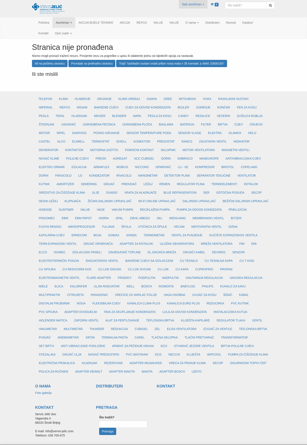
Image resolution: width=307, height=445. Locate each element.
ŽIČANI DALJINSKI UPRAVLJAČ (110, 201)
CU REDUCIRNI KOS (76, 269)
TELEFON (45, 99)
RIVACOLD (124, 175)
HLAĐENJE (82, 99)
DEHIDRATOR (48, 150)
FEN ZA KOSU (247, 107)
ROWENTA (166, 286)
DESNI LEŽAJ (48, 201)
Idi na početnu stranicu (50, 63)
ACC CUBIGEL (144, 158)
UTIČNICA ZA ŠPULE (152, 226)
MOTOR (44, 133)
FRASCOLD (63, 175)
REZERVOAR (113, 363)
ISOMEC (59, 252)
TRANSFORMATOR (234, 337)
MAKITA (147, 371)
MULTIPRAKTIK (49, 295)
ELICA (59, 286)
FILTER (206, 124)
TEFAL (60, 116)
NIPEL (61, 133)
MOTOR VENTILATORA (198, 150)
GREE (168, 99)
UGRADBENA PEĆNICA (99, 124)
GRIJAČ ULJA (71, 354)
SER (206, 192)
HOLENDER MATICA (53, 320)
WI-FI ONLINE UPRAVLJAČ (157, 201)
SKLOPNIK (168, 150)
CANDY (183, 116)
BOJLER (183, 107)
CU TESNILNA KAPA (219, 260)
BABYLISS (188, 286)
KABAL (244, 295)
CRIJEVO (256, 124)
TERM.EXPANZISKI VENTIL (58, 243)
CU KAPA (182, 269)
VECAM (179, 226)
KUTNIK (44, 184)
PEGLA (44, 116)
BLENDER (119, 116)
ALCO (61, 141)
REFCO (64, 107)
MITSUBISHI (187, 99)
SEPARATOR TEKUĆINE (213, 175)
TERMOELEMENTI (224, 184)
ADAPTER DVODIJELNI (80, 312)
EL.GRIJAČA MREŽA (162, 252)
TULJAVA (108, 226)
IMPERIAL (46, 107)
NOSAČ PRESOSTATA (103, 354)
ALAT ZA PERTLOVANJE (122, 320)
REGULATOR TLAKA (231, 320)
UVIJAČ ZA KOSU (204, 295)
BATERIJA (187, 124)
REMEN (164, 184)
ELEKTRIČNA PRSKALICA (57, 363)
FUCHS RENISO (50, 226)
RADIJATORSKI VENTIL (102, 260)
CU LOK (163, 269)
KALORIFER (78, 286)
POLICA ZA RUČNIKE (53, 371)
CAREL (140, 337)
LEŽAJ (147, 184)
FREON (101, 158)
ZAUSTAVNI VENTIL (213, 141)
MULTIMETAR (73, 329)
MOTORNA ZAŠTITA (104, 150)
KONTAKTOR (74, 150)
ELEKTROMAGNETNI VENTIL (59, 277)
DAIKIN (152, 99)
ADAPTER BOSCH (172, 371)
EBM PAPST (83, 218)
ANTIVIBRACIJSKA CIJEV (243, 158)
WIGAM (82, 107)
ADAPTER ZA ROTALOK (136, 243)
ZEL (157, 329)
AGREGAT (120, 158)
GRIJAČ (109, 184)
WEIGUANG (177, 218)
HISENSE (45, 209)
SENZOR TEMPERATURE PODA (148, 133)
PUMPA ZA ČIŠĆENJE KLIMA (248, 354)
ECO (164, 346)
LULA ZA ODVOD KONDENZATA (184, 312)
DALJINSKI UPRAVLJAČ (199, 201)
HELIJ (252, 133)
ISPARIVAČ (163, 167)
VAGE (101, 209)
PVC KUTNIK (240, 303)
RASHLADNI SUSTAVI (233, 99)
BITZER (236, 218)
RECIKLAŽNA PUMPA (155, 209)
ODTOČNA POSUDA (230, 192)
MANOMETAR (148, 175)
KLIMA (63, 99)
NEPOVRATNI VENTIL (206, 226)
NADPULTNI (170, 277)
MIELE (43, 286)
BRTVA (222, 124)
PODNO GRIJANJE (106, 133)
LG (80, 175)
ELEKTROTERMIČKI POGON (59, 260)
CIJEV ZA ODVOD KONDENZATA (148, 107)
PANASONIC (99, 295)
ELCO (43, 252)
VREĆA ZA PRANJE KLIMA (187, 363)
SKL (159, 218)
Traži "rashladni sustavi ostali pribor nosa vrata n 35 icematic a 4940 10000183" (171, 63)
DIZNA (233, 226)
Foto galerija (43, 393)
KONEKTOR (141, 141)
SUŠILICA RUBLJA (250, 116)
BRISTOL (227, 167)
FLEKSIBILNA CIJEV (106, 303)
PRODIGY (125, 277)
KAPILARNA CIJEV (52, 235)
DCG (158, 354)
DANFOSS (79, 133)
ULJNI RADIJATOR (107, 286)
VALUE (85, 209)
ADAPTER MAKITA (122, 371)
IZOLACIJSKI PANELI (86, 252)
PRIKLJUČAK (238, 209)
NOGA (81, 303)
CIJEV (238, 124)
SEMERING (89, 184)
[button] (193, 4)
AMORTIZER (65, 184)
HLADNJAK (79, 116)
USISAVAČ (68, 124)
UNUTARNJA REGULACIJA (204, 277)
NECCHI (174, 354)
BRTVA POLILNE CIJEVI (237, 346)
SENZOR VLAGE (189, 133)
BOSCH (146, 286)
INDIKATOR (241, 141)
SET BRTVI (46, 346)
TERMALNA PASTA (114, 337)
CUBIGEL (141, 329)
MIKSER (100, 116)
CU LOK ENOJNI (109, 269)
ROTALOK (251, 184)
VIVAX (207, 99)
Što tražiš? (106, 417)
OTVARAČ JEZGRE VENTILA (194, 346)
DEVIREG (219, 252)
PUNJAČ (45, 337)
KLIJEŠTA (193, 354)
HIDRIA (104, 218)
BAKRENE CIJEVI (106, 107)
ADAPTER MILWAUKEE (146, 363)
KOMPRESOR (204, 167)
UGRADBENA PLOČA (137, 124)
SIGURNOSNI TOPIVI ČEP (248, 363)
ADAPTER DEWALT (88, 371)
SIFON (90, 337)
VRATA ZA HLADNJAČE (140, 192)
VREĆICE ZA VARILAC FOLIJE (136, 295)
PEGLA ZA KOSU (160, 116)
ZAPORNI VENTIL (86, 320)
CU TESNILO (189, 260)
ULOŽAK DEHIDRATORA (177, 243)
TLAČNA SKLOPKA (164, 337)
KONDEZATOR (99, 175)
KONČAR (223, 107)
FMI (242, 243)
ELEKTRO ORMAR (52, 167)
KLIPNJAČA (73, 201)
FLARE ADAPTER (99, 277)
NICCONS (142, 167)
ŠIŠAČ (227, 295)
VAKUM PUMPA (122, 209)
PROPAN (226, 269)
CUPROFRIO (204, 269)
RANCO (186, 141)
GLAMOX (235, 133)
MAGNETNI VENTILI (236, 150)
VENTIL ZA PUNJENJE (187, 235)
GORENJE (203, 107)
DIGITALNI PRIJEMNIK (54, 303)
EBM (65, 218)
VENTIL (257, 320)
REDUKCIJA (119, 329)
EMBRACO (185, 158)
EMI (254, 243)
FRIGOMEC (47, 218)
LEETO (196, 371)
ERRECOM (79, 235)
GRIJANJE (104, 99)
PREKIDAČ (129, 184)
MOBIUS (122, 167)
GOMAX (113, 235)
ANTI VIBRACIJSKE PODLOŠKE (83, 346)
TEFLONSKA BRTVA (160, 320)
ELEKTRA (215, 133)
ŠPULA (126, 226)
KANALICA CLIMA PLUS (143, 303)
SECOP (256, 192)
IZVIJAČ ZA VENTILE (217, 329)
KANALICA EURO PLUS (183, 303)
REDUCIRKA (215, 303)
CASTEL (44, 141)
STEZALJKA (47, 354)
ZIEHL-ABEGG (140, 218)
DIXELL (121, 141)
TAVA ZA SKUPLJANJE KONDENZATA (130, 312)
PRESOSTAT (166, 141)
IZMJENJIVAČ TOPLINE (124, 252)
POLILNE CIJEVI (77, 158)
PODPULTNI (146, 277)
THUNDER (97, 329)
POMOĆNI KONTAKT (139, 150)
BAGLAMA (166, 124)
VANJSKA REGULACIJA (246, 277)
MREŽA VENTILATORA (216, 243)
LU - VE (183, 167)
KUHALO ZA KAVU (233, 286)
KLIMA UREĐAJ (129, 99)
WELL (130, 286)
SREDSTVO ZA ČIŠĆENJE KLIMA (62, 192)
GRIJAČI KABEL (194, 252)
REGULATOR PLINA (191, 184)
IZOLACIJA (79, 167)
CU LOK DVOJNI (139, 269)
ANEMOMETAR (68, 337)
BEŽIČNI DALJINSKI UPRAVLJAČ (246, 201)
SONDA (131, 235)
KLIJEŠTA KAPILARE (195, 320)
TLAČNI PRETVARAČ (199, 337)
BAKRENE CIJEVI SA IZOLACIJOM (149, 260)
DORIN (166, 158)
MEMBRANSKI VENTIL (208, 218)
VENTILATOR (246, 175)
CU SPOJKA (47, 269)
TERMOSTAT (101, 141)
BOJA (97, 235)
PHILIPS (207, 286)
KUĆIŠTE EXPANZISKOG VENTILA (233, 235)
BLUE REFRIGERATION (180, 192)
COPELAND (249, 167)
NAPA (137, 116)
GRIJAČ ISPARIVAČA (98, 243)
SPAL (119, 218)
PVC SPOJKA (48, 312)
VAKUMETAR (48, 329)
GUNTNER (66, 209)
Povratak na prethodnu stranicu (92, 63)
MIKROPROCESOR (81, 226)
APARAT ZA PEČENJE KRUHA (133, 346)
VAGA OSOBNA (174, 295)
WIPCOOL (214, 354)
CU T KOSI (246, 260)
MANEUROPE (209, 158)
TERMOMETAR (154, 235)
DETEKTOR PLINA (177, 175)
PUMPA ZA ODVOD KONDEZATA (199, 209)
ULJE (95, 192)
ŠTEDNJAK (46, 124)
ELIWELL (78, 141)
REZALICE (202, 116)
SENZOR (238, 252)
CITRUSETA (75, 295)
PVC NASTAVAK (137, 354)
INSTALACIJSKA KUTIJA (230, 312)
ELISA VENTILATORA (182, 329)
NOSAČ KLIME (49, 158)
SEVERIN (223, 116)
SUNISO (111, 192)
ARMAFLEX (101, 167)
